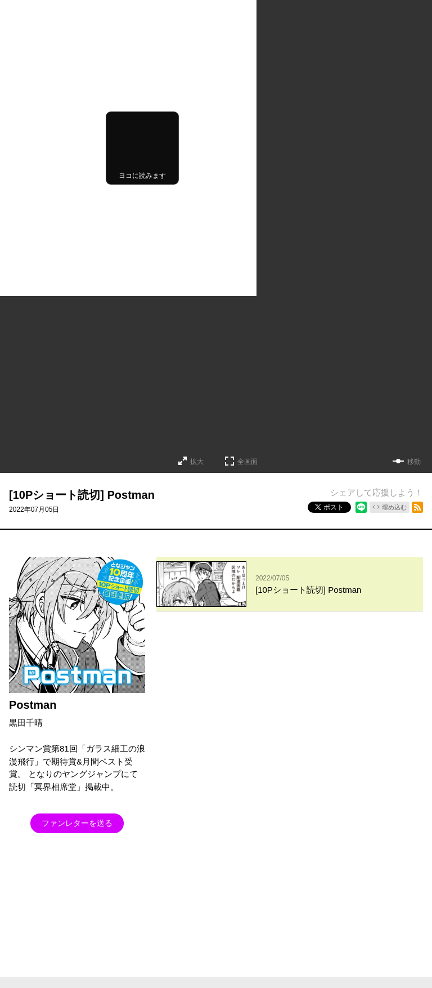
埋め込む (394, 507)
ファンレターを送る (77, 823)
